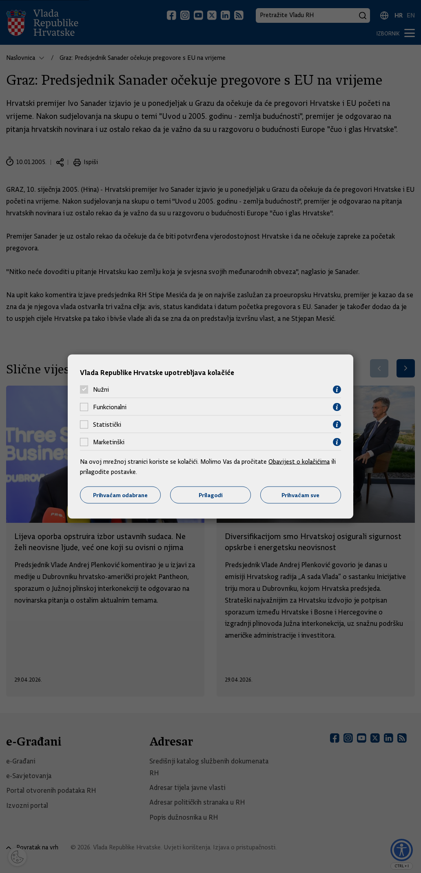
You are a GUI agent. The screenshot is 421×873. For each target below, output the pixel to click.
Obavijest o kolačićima (299, 461)
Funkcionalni (109, 407)
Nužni (101, 389)
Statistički (107, 424)
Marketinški (108, 442)
